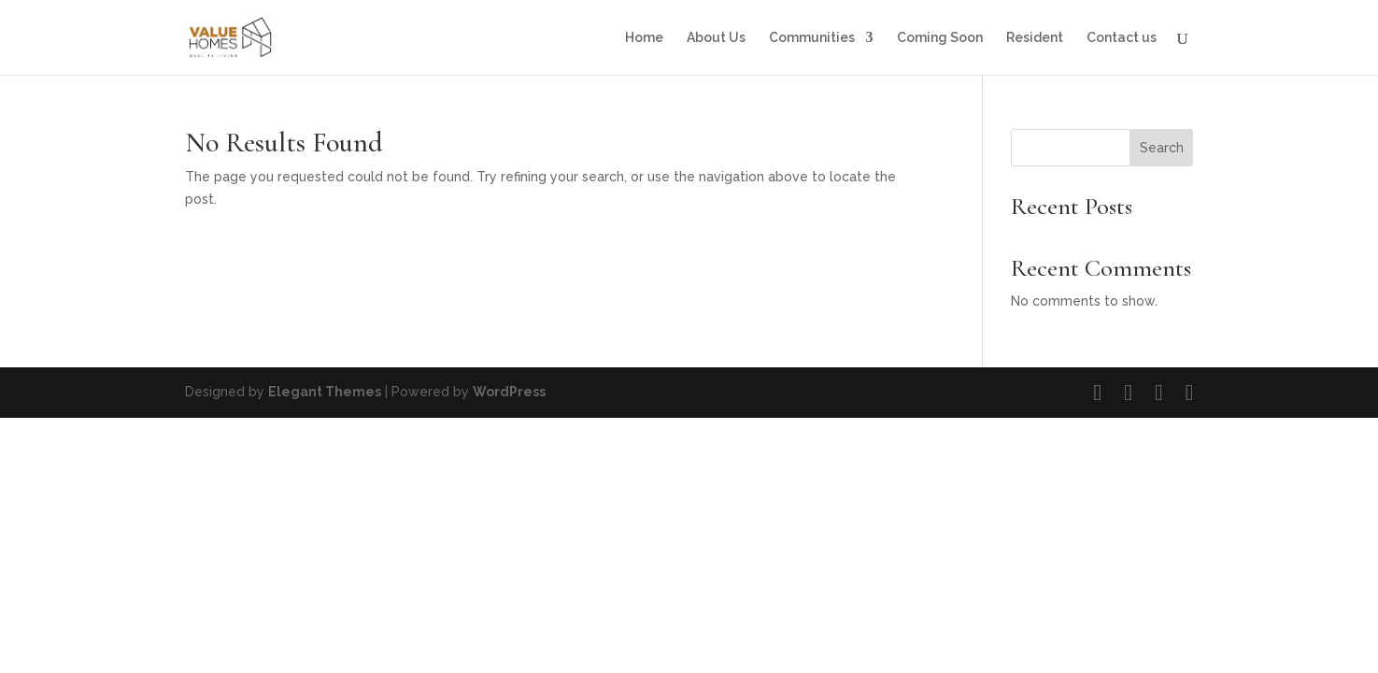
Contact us (1122, 38)
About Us (716, 38)
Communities (812, 38)
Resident (1034, 38)
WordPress (509, 391)
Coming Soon (940, 38)
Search (1162, 147)
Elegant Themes (324, 391)
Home (644, 38)
